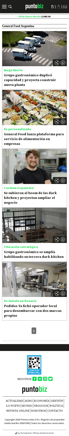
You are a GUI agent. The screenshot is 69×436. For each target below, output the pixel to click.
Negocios (41, 406)
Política (56, 406)
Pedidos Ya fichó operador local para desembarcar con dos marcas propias (33, 310)
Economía (41, 401)
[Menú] (5, 6)
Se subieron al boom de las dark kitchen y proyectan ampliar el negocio (30, 197)
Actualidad (14, 401)
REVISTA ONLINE (17, 411)
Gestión (57, 401)
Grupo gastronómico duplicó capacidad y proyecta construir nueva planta (30, 80)
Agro (28, 401)
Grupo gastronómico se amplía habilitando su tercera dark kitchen (34, 254)
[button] (63, 62)
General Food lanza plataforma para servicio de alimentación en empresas (34, 139)
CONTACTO (55, 411)
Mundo (27, 406)
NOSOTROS (38, 411)
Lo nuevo (13, 406)
